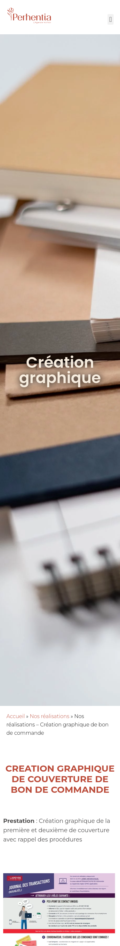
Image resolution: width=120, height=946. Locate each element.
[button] (111, 19)
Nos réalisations (49, 716)
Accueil (15, 716)
